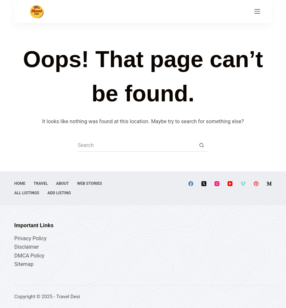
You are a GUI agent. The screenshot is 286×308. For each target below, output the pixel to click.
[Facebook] (190, 183)
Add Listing (59, 193)
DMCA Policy (29, 256)
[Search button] (201, 145)
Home (19, 183)
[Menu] (257, 11)
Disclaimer (26, 247)
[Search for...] (136, 145)
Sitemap (24, 264)
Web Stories (89, 183)
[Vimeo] (243, 183)
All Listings (26, 193)
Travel (41, 183)
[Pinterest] (256, 183)
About (62, 183)
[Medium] (269, 183)
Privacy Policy (30, 238)
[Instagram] (216, 183)
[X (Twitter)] (203, 183)
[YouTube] (230, 183)
